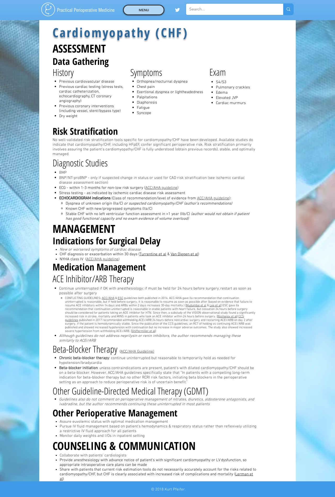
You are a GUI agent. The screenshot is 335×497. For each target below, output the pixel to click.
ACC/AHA (108, 298)
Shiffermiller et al (143, 331)
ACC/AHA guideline (161, 187)
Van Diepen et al (184, 254)
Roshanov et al (227, 316)
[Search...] (230, 9)
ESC (120, 298)
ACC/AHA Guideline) (137, 351)
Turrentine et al (152, 254)
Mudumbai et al (196, 305)
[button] (143, 10)
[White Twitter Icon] (177, 10)
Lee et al (215, 305)
